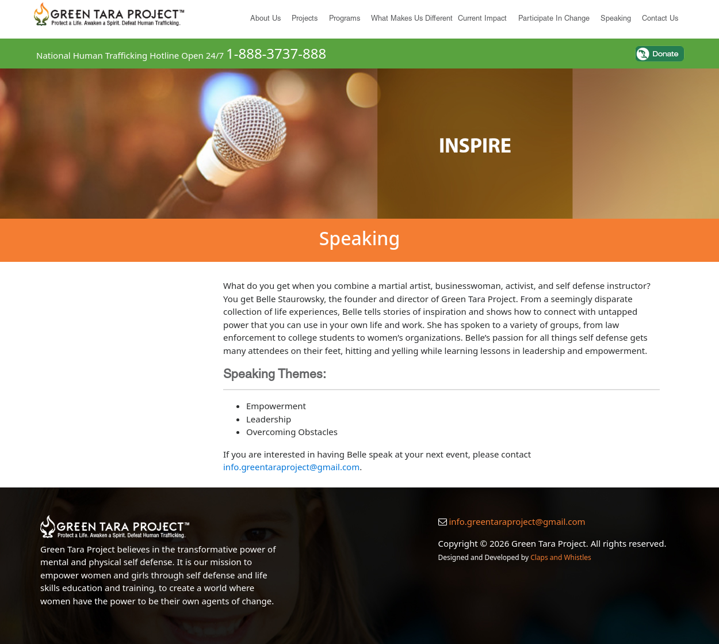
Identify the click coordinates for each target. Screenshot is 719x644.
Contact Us (660, 19)
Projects (305, 19)
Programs (344, 19)
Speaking (616, 19)
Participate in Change (554, 19)
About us (265, 19)
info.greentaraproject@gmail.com (291, 466)
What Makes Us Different (412, 19)
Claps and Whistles (560, 557)
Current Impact (482, 19)
